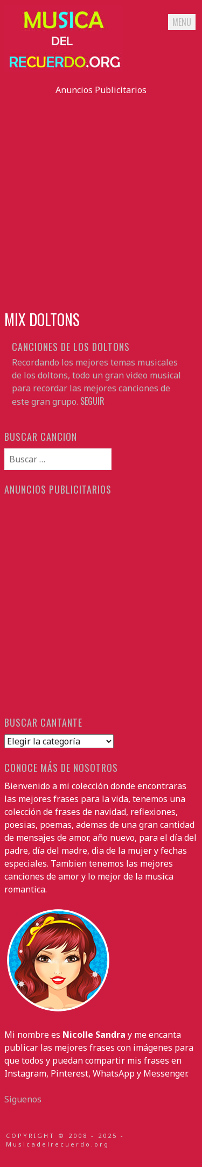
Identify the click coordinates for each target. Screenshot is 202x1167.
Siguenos (22, 1099)
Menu (181, 22)
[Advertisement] (101, 197)
